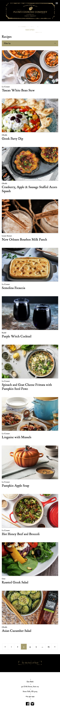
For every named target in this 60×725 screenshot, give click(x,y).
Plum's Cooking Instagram (32, 703)
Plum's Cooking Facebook (27, 703)
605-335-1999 (30, 696)
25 (48, 646)
